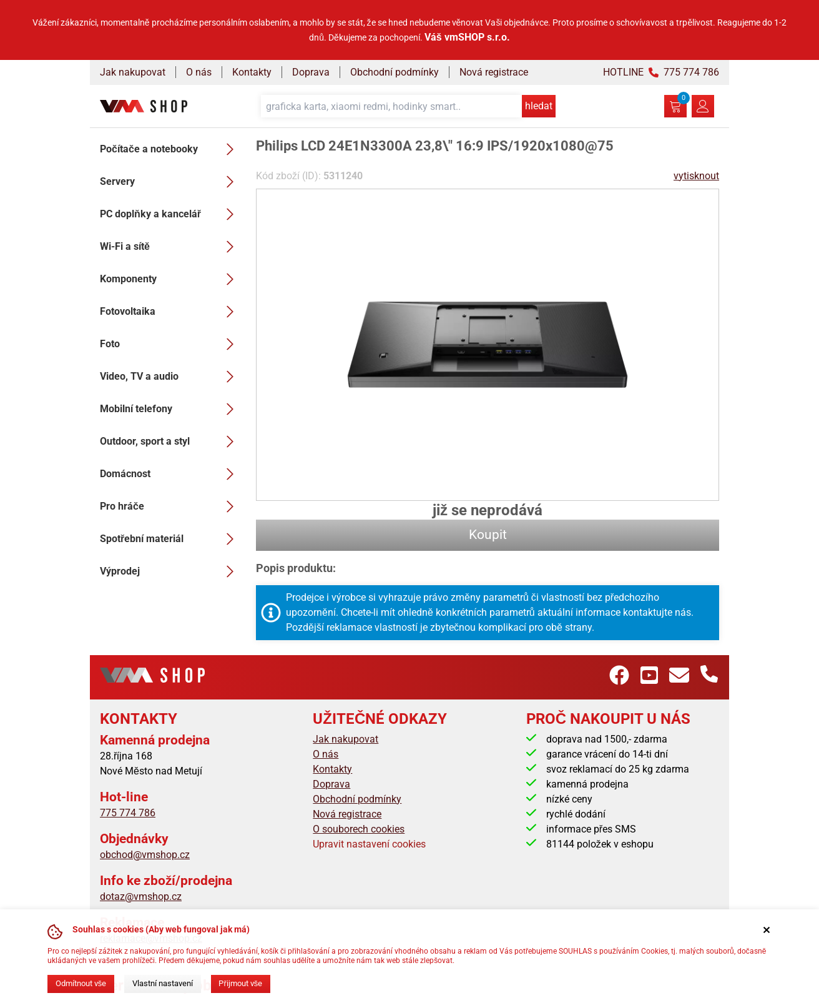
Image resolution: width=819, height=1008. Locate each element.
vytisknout (696, 176)
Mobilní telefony (170, 409)
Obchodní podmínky (394, 72)
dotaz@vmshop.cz (141, 896)
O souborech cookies (359, 829)
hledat (538, 106)
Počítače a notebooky (170, 149)
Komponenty (170, 279)
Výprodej (170, 571)
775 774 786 (127, 813)
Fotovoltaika (170, 311)
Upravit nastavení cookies (369, 844)
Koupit (488, 534)
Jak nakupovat (132, 72)
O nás (199, 72)
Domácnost (170, 474)
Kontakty (252, 72)
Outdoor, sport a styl (170, 441)
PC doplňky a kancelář (170, 214)
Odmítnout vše (81, 983)
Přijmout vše (240, 983)
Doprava (311, 72)
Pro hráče (170, 506)
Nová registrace (493, 72)
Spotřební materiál (170, 539)
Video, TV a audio (170, 376)
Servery (170, 181)
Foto (170, 344)
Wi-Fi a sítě (170, 246)
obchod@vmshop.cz (145, 855)
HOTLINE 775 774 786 (661, 72)
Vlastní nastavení (162, 983)
